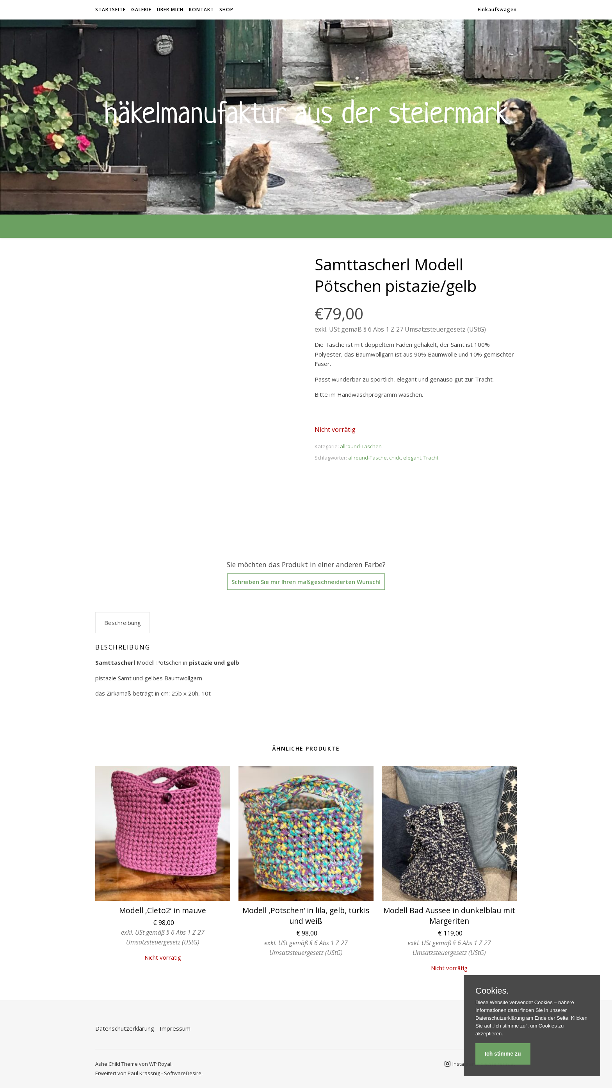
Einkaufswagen (497, 9)
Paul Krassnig (144, 1073)
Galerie (141, 9)
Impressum (175, 1028)
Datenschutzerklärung (124, 1028)
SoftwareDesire (182, 1073)
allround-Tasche (367, 457)
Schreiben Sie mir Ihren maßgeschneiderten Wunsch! (306, 582)
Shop (226, 9)
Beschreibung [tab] (122, 623)
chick (395, 457)
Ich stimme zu (503, 1054)
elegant (412, 457)
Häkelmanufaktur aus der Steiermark (306, 112)
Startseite (110, 9)
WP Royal (160, 1063)
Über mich (170, 9)
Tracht (430, 457)
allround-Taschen (361, 446)
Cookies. (492, 991)
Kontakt (201, 9)
